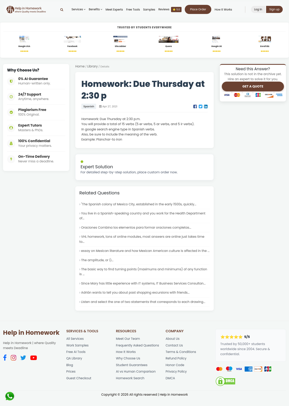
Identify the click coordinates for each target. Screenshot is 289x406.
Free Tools (133, 10)
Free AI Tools (76, 359)
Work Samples (77, 353)
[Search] (61, 9)
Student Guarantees (132, 373)
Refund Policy (176, 366)
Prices (70, 379)
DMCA (170, 386)
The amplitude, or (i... (97, 266)
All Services (75, 346)
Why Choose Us (128, 366)
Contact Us (174, 353)
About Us (173, 346)
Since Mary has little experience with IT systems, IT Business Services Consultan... (144, 290)
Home (80, 67)
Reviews (169, 9)
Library (92, 67)
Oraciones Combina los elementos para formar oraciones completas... (136, 228)
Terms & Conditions (181, 359)
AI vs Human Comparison (136, 379)
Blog (69, 373)
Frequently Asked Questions (137, 353)
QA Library (74, 366)
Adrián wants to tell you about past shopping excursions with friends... (136, 299)
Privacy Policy (176, 379)
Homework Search (130, 386)
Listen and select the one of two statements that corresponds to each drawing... (144, 309)
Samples (149, 10)
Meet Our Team (128, 346)
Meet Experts (114, 10)
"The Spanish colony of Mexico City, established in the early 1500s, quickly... (139, 204)
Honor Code (175, 373)
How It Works (223, 10)
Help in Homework (31, 340)
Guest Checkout (78, 386)
